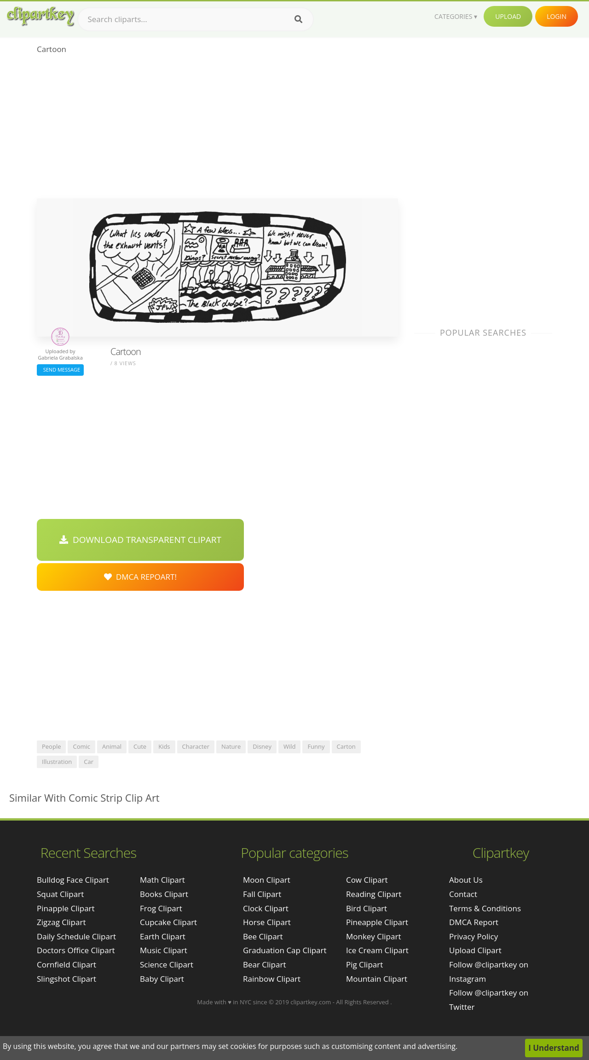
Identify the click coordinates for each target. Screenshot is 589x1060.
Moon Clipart (266, 879)
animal (111, 746)
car (88, 761)
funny (315, 746)
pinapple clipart (66, 908)
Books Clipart (164, 894)
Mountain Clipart (376, 978)
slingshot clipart (66, 978)
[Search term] (195, 19)
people (51, 746)
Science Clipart (166, 964)
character (195, 746)
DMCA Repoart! (140, 576)
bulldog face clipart (73, 879)
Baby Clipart (162, 978)
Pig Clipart (364, 964)
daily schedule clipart (76, 936)
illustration (57, 761)
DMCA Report (473, 922)
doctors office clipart (76, 950)
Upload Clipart (475, 950)
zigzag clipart (61, 922)
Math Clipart (162, 879)
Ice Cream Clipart (377, 950)
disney (262, 746)
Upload (508, 16)
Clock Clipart (266, 908)
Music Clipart (163, 950)
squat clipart (60, 894)
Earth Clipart (162, 936)
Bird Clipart (366, 908)
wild (289, 746)
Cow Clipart (367, 879)
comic (81, 746)
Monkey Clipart (373, 936)
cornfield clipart (66, 964)
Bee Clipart (263, 936)
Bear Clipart (264, 964)
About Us (466, 879)
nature (231, 746)
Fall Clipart (262, 894)
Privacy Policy (473, 936)
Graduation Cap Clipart (285, 950)
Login (556, 16)
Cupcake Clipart (168, 922)
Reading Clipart (373, 894)
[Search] (298, 19)
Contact (463, 894)
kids (164, 746)
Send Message (60, 369)
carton (346, 746)
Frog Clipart (161, 908)
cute (139, 746)
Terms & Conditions (485, 908)
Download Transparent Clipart (140, 540)
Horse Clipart (267, 922)
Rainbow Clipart (271, 978)
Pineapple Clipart (377, 922)
